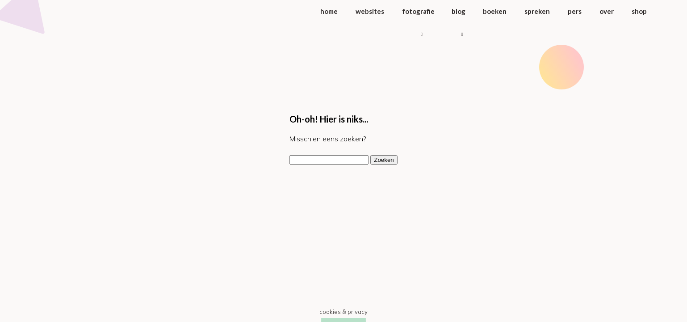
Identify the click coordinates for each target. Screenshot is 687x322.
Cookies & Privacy (343, 311)
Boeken (495, 11)
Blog (458, 11)
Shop (639, 11)
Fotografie (418, 11)
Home (329, 11)
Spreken (537, 11)
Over (606, 11)
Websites (370, 11)
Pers (575, 11)
